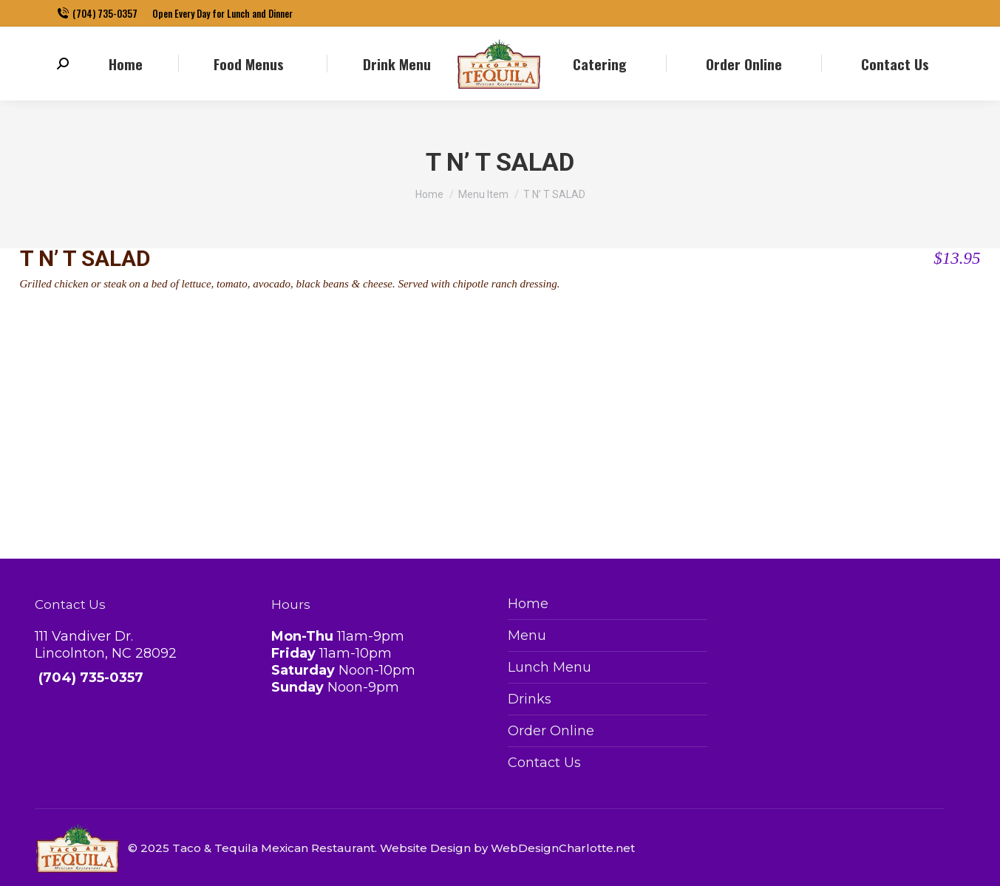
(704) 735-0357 (97, 14)
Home (528, 604)
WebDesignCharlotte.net (563, 848)
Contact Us (544, 762)
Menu (527, 635)
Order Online (551, 731)
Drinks (529, 699)
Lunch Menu (549, 667)
